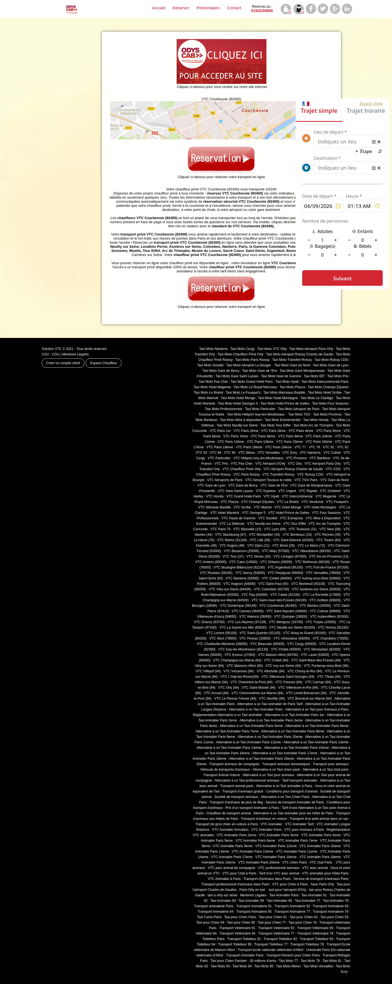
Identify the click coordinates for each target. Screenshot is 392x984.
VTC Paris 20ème (278, 447)
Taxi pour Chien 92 (304, 917)
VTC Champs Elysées (257, 502)
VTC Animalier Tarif (299, 824)
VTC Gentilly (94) (272, 698)
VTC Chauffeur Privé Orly (241, 469)
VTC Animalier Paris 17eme (232, 857)
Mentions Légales (75, 354)
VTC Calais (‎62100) (285, 595)
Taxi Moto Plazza (292, 387)
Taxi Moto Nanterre (213, 349)
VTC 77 (300, 447)
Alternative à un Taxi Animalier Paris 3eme (270, 720)
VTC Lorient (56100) (221, 633)
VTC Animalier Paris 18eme (320, 857)
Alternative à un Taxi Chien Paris (285, 797)
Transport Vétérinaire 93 (315, 928)
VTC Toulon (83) (328, 540)
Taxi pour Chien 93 (334, 917)
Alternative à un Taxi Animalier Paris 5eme (251, 726)
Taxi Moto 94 (242, 966)
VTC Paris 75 (220, 529)
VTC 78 (314, 447)
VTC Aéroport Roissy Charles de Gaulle (293, 469)
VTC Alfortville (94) (271, 671)
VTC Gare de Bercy (243, 485)
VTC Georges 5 (253, 513)
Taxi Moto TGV (298, 414)
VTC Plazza (229, 502)
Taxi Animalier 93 (223, 901)
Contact (234, 7)
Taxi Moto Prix (338, 376)
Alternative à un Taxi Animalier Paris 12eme (248, 742)
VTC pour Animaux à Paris (304, 830)
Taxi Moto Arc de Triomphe (313, 425)
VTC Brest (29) (283, 545)
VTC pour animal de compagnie (231, 868)
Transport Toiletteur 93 (316, 939)
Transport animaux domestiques (286, 764)
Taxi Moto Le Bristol (208, 392)
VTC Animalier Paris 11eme (296, 851)
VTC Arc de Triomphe (324, 524)
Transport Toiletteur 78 (307, 944)
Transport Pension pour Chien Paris (293, 955)
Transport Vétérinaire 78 (315, 933)
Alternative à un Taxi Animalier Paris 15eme (296, 748)
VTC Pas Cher (242, 464)
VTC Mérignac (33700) (286, 622)
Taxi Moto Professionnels (223, 409)
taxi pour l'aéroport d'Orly (287, 890)
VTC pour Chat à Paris (239, 873)
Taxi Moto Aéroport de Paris (299, 409)
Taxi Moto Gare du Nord (292, 365)
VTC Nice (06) (330, 529)
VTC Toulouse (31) (303, 529)
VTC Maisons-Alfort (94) (245, 666)
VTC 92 (343, 447)
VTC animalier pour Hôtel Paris (325, 873)
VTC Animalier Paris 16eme (276, 857)
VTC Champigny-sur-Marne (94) (237, 660)
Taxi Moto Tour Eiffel (275, 425)
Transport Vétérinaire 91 (237, 928)
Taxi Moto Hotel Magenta (212, 387)
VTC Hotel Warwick (224, 513)
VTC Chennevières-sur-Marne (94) (257, 693)
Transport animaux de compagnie (234, 764)
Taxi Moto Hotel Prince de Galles (284, 403)
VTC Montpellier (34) (264, 535)
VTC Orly (295, 464)
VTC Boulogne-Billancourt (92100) (239, 567)
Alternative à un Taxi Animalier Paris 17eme (285, 753)
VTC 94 (215, 453)
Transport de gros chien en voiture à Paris (226, 824)
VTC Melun (246, 453)
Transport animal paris (236, 786)
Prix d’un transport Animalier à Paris (252, 808)
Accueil (158, 7)
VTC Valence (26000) (255, 616)
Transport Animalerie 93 (331, 906)
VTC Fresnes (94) (288, 682)
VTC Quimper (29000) (290, 616)
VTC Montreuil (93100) (308, 584)
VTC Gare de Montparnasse (311, 485)
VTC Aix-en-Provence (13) (328, 556)
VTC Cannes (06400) (248, 611)
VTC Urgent (287, 491)
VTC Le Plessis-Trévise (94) (235, 698)
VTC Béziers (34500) (315, 606)
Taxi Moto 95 (264, 966)
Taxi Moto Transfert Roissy (292, 360)
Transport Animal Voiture (221, 775)
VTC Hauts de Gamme (238, 518)
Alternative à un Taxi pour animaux (268, 775)
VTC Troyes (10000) (321, 622)
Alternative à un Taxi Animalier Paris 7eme (227, 731)
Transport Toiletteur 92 (280, 939)
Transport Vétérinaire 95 (237, 933)
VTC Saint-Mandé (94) (259, 688)
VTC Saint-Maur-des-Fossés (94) (316, 660)
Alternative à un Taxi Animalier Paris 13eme (316, 742)
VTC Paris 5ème (328, 431)
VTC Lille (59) (260, 540)
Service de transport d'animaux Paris (320, 879)
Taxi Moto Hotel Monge (238, 398)
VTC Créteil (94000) (277, 578)
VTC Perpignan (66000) (285, 573)
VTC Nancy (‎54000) (250, 573)
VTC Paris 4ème (301, 431)
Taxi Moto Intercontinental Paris (324, 382)
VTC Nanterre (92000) (242, 578)
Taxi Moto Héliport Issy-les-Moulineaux (255, 414)
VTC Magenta (325, 496)
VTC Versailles (269, 453)
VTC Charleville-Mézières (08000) (222, 644)
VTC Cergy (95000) (301, 644)
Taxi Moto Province (327, 414)
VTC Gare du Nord (334, 480)
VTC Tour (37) (233, 556)
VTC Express (266, 491)
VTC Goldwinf (330, 491)
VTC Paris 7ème (235, 436)
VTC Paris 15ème (289, 442)
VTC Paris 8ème (263, 436)
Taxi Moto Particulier (260, 409)
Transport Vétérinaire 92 (276, 928)
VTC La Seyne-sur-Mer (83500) (242, 627)
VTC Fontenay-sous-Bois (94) (326, 666)
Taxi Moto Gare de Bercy (220, 371)
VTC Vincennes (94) (239, 671)
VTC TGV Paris (306, 480)
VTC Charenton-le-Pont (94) (252, 682)
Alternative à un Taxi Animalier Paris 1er (294, 715)
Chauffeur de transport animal (228, 813)
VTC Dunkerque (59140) (238, 606)
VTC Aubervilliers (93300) (329, 616)
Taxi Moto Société (210, 365)
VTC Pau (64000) (254, 595)
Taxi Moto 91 (331, 961)
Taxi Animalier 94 (251, 901)
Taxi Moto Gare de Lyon (331, 365)
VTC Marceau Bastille (214, 507)
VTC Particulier (219, 458)
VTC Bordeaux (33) (297, 535)
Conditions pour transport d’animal (291, 791)
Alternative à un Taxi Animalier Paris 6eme (316, 726)
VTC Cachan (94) (318, 682)
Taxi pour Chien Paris (240, 917)
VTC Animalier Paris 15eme (252, 851)
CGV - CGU (51, 354)
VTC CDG (333, 469)
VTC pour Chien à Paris (290, 884)
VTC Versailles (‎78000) (323, 573)
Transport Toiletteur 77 (271, 944)
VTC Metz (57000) (275, 551)
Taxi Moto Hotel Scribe (325, 392)
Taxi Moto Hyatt (287, 382)
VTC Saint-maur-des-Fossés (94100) (279, 600)
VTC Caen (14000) (243, 562)
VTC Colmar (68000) (325, 611)
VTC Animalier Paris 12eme (276, 846)
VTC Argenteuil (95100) (285, 567)
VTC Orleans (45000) (276, 562)
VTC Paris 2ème (246, 431)
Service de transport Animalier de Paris (295, 802)
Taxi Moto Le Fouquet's (243, 392)
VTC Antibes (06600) (325, 600)
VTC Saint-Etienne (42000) (293, 540)
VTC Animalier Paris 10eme (320, 846)
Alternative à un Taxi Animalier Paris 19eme (261, 759)
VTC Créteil (332, 453)
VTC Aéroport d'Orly (270, 464)
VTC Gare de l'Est (273, 485)
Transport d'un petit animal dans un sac (319, 819)
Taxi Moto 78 (310, 961)
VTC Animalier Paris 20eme (259, 862)
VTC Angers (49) (232, 545)
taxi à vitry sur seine (222, 895)
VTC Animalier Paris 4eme (321, 835)
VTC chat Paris (321, 862)
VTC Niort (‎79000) (223, 638)
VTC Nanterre (310, 453)
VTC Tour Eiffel (294, 524)
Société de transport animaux (236, 797)
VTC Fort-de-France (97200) (327, 567)
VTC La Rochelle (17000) (322, 595)
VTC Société (267, 518)
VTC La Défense (231, 524)
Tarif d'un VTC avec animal (279, 873)
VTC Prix (221, 464)
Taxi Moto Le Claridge (317, 398)
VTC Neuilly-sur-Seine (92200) (292, 627)
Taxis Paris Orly (322, 884)
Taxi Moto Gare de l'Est (259, 371)
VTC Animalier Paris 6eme (255, 840)
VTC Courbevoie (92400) (278, 606)
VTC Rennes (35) (327, 535)
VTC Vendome (312, 502)
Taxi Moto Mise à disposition (241, 420)
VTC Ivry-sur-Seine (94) (283, 666)
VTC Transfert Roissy (279, 474)
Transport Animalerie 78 (331, 912)
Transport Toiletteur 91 (244, 939)
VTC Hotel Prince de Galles (288, 513)
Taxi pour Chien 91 (273, 917)
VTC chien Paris (294, 862)
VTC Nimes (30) (259, 556)
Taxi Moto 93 (220, 966)
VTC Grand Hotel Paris (243, 496)
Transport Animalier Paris (245, 955)
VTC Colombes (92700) (271, 589)
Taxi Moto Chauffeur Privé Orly (240, 354)
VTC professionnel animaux (278, 868)
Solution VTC (52, 349)
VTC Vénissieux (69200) (291, 638)
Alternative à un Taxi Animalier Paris (256, 709)
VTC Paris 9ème (290, 436)
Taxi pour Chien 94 (210, 922)
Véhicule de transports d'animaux (225, 769)
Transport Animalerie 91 (254, 906)
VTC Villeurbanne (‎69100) (311, 551)
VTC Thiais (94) (329, 677)
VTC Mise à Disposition (323, 518)
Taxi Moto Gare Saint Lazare (237, 376)
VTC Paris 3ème (273, 431)
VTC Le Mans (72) (311, 545)
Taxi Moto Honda (316, 420)
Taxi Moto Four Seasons (330, 403)
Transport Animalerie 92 (292, 906)
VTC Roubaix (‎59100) (216, 573)
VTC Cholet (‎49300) (286, 649)
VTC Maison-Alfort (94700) (278, 655)
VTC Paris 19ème (249, 447)
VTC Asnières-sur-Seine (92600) (316, 589)
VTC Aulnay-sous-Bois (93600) (318, 578)
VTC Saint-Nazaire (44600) (286, 611)
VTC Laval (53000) (315, 655)
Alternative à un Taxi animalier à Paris (284, 786)
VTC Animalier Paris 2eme (236, 835)
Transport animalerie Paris (213, 906)
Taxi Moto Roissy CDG (331, 360)
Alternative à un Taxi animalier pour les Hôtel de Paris (293, 813)
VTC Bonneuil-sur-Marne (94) (309, 698)
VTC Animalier (271, 824)
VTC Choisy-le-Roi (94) (304, 671)
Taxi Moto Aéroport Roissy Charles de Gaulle (299, 354)
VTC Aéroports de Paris (225, 480)
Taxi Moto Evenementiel (283, 420)
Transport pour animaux (331, 764)
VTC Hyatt (271, 496)
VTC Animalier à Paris (224, 879)
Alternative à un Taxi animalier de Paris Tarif (270, 704)
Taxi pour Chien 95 (241, 922)
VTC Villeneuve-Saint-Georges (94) (288, 677)
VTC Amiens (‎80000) (211, 562)
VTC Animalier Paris (266, 830)
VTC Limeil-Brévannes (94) (306, 693)
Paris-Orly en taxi (252, 890)
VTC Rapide (308, 491)
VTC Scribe (242, 507)
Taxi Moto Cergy (242, 349)
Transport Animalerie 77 (292, 912)
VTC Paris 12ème (231, 442)
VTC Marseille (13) (247, 529)
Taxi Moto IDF (314, 376)
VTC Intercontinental (297, 496)
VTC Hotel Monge (287, 507)
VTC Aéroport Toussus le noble (268, 480)
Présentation (208, 7)
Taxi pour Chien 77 (272, 922)
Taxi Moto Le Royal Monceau (255, 387)
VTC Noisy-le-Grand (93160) (304, 633)
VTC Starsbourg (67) (230, 535)
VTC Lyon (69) (275, 529)
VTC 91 (328, 447)
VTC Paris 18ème (219, 447)
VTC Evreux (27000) (240, 655)
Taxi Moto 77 (288, 961)
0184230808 (262, 9)
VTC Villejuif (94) (208, 671)
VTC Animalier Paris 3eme (279, 835)
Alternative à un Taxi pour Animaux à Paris (317, 709)
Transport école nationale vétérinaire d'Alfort (270, 950)
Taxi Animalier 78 (335, 901)
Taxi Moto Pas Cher (213, 382)
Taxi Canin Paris (209, 917)
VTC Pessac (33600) (255, 638)
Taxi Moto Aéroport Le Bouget (249, 365)
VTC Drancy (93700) (209, 622)
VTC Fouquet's (337, 502)
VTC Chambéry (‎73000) (330, 638)
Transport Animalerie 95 (254, 912)
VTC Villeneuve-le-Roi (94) (298, 688)
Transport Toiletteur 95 (234, 944)
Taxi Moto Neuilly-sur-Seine (237, 425)
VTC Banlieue (320, 458)
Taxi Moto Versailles (318, 966)
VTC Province (296, 458)
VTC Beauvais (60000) (267, 644)
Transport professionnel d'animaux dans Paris (235, 884)
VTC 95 (230, 453)
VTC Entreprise (291, 518)
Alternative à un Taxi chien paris (276, 769)
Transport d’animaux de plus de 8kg (236, 802)
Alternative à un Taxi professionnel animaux (247, 780)
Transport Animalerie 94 (215, 912)
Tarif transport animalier (299, 780)
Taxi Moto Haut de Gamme (281, 376)
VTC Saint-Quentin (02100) (259, 633)
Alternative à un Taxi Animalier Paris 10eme (270, 737)
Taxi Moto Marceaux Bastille (284, 392)
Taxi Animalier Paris (284, 895)
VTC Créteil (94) (276, 660)
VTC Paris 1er (220, 431)
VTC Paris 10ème (318, 436)
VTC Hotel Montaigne (320, 507)
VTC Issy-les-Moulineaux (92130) (243, 649)
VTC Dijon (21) (258, 545)
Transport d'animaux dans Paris (267, 879)
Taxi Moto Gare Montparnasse (302, 371)
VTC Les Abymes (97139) (247, 622)
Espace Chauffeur (103, 363)
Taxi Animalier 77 (307, 901)
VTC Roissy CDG (310, 474)
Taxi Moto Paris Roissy (252, 360)
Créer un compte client (63, 363)
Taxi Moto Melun (288, 966)
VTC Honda (215, 496)
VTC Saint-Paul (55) (273, 584)
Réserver (181, 7)
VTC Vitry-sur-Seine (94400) (230, 589)
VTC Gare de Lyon (211, 485)
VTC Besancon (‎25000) (241, 551)
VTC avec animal (315, 868)
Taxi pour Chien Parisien (228, 961)
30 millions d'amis (263, 961)
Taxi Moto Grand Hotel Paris (252, 382)
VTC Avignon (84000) (239, 584)
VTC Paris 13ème (260, 442)
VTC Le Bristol (288, 502)
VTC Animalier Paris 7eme (297, 840)
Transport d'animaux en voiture (264, 819)
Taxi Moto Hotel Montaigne (278, 398)
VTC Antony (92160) (333, 627)
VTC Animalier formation (230, 830)
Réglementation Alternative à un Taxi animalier (227, 715)
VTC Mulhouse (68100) (312, 562)
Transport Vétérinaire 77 (276, 933)
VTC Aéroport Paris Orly (323, 464)
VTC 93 (201, 453)
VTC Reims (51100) (232, 540)
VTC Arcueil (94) (216, 693)
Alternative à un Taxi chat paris (325, 769)
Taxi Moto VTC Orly (272, 349)
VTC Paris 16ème (318, 442)
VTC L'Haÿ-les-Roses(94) (240, 677)
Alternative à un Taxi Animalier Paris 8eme (292, 731)
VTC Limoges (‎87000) (289, 556)
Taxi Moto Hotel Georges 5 (238, 403)
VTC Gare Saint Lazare (235, 491)
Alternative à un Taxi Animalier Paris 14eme (229, 748)
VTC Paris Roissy (246, 474)
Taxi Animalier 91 (314, 895)
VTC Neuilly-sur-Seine (263, 524)
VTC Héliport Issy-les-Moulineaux (258, 458)
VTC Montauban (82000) (322, 649)
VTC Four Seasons (326, 513)
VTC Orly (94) (228, 688)
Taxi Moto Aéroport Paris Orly (311, 349)
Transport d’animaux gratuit (242, 791)
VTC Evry (290, 453)
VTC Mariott (263, 507)
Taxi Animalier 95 (279, 901)
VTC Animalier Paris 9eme (233, 846)
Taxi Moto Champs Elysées (328, 387)
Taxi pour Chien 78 (303, 922)
